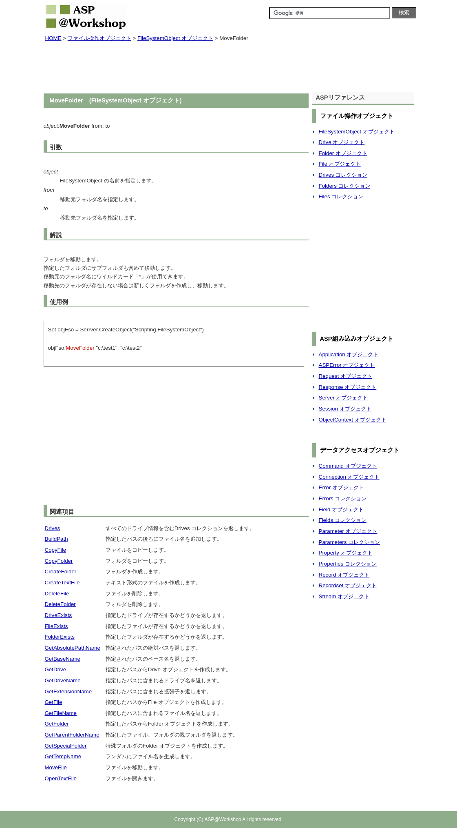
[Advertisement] (228, 70)
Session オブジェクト (345, 409)
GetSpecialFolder (66, 746)
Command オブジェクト (348, 466)
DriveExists (58, 615)
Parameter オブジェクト (348, 531)
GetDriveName (63, 680)
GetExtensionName (68, 691)
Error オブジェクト (341, 487)
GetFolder (57, 724)
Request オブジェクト (345, 376)
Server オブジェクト (343, 398)
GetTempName (63, 756)
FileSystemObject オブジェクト (175, 38)
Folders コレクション (344, 186)
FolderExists (60, 637)
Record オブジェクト (344, 575)
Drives (52, 528)
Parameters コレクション (349, 542)
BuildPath (56, 539)
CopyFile (55, 550)
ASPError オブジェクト (347, 365)
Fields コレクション (342, 520)
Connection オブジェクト (349, 477)
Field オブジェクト (341, 509)
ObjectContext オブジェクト (352, 420)
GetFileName (61, 713)
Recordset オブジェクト (348, 585)
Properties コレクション (348, 564)
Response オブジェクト (348, 387)
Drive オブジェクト (342, 142)
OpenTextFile (61, 778)
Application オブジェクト (349, 354)
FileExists (56, 626)
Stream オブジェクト (344, 596)
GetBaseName (62, 659)
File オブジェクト (340, 164)
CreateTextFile (62, 582)
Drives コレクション (343, 175)
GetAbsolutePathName (72, 648)
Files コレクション (341, 196)
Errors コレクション (343, 498)
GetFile (53, 702)
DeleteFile (57, 593)
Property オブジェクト (346, 553)
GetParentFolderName (72, 735)
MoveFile (56, 767)
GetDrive (55, 669)
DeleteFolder (60, 604)
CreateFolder (61, 571)
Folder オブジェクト (343, 153)
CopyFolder (59, 561)
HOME (53, 38)
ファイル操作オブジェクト (99, 38)
